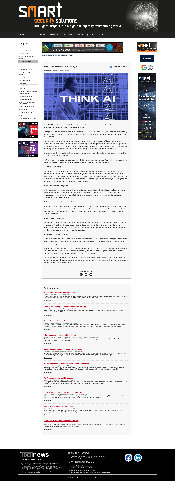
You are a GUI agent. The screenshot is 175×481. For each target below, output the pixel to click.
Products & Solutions (25, 99)
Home (22, 35)
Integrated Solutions (25, 86)
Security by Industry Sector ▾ (28, 118)
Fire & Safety (23, 77)
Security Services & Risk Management (27, 103)
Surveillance (23, 109)
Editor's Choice (23, 48)
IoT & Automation (24, 89)
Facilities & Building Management (25, 73)
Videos (21, 115)
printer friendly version (119, 66)
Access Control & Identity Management (27, 57)
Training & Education (25, 112)
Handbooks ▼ (97, 35)
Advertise (79, 35)
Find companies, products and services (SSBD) (57, 55)
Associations (23, 67)
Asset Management (25, 64)
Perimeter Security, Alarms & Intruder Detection (28, 92)
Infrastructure (23, 83)
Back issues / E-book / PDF (49, 35)
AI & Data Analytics (25, 61)
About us (31, 35)
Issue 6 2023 (47, 70)
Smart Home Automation (27, 106)
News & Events (24, 54)
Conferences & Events (26, 70)
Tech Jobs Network (25, 51)
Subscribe (68, 35)
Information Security (25, 80)
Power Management (25, 96)
